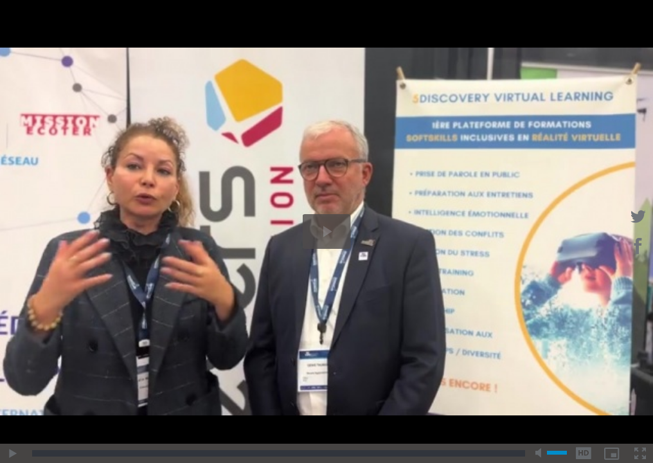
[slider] (278, 453)
